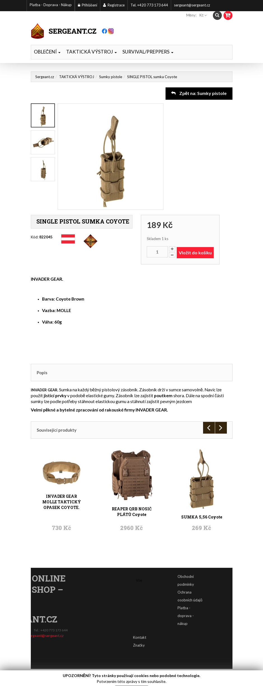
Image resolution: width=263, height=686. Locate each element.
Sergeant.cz (44, 77)
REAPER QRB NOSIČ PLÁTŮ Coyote (132, 483)
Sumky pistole (110, 77)
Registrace (114, 5)
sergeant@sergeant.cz (192, 5)
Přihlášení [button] (87, 5)
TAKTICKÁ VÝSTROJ (91, 52)
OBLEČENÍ (47, 52)
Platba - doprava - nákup (197, 616)
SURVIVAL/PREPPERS (147, 52)
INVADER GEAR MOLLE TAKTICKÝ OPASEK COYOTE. (61, 483)
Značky (139, 636)
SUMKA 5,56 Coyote (201, 483)
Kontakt (139, 628)
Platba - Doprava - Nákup (51, 5)
